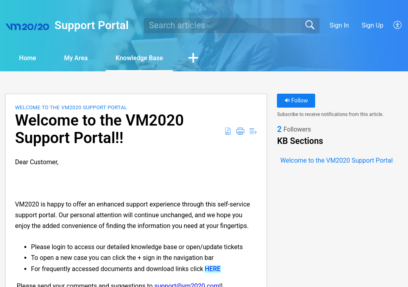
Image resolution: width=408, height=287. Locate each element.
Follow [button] (296, 100)
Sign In (339, 25)
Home (27, 58)
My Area (76, 58)
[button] (398, 25)
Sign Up (373, 25)
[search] (231, 25)
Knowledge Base (139, 58)
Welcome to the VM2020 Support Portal (71, 107)
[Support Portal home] (27, 25)
